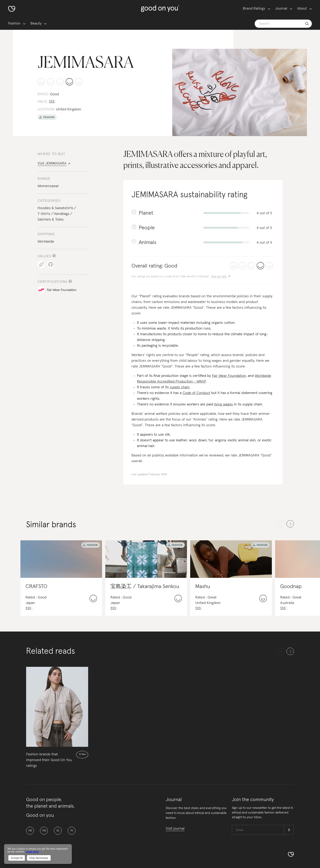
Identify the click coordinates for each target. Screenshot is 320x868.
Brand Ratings (254, 8)
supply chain (180, 387)
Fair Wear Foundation (229, 376)
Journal (281, 8)
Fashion (14, 23)
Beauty (35, 23)
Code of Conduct (196, 393)
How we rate (219, 276)
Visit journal (175, 828)
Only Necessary (38, 857)
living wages (223, 404)
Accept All (16, 857)
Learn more (32, 851)
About (302, 8)
